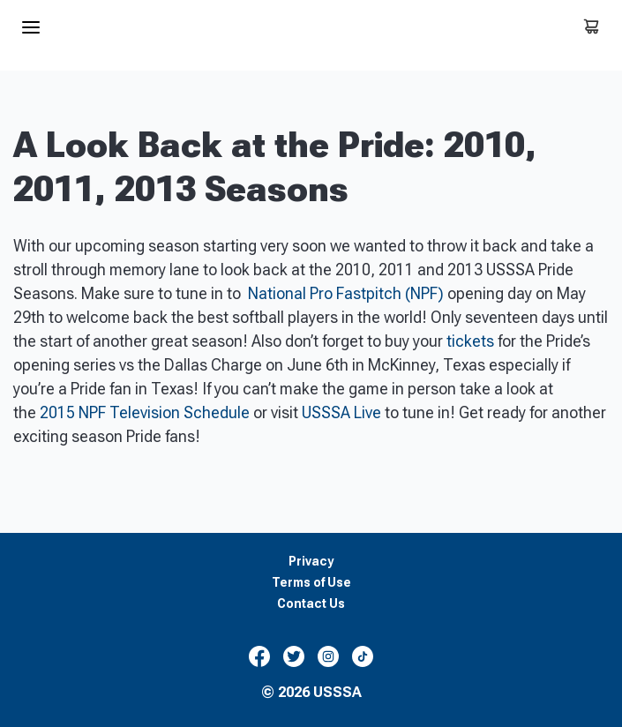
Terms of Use (311, 582)
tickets (470, 341)
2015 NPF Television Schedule (145, 412)
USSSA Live (341, 412)
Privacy (311, 561)
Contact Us (311, 604)
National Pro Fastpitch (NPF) (346, 293)
